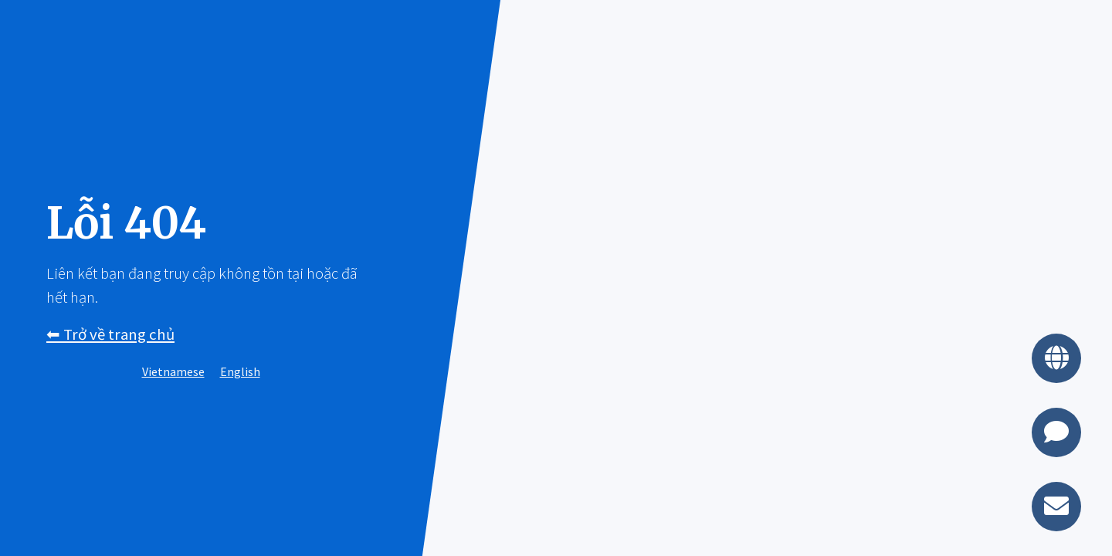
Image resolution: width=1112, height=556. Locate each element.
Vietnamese (173, 371)
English (240, 371)
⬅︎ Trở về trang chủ (110, 334)
